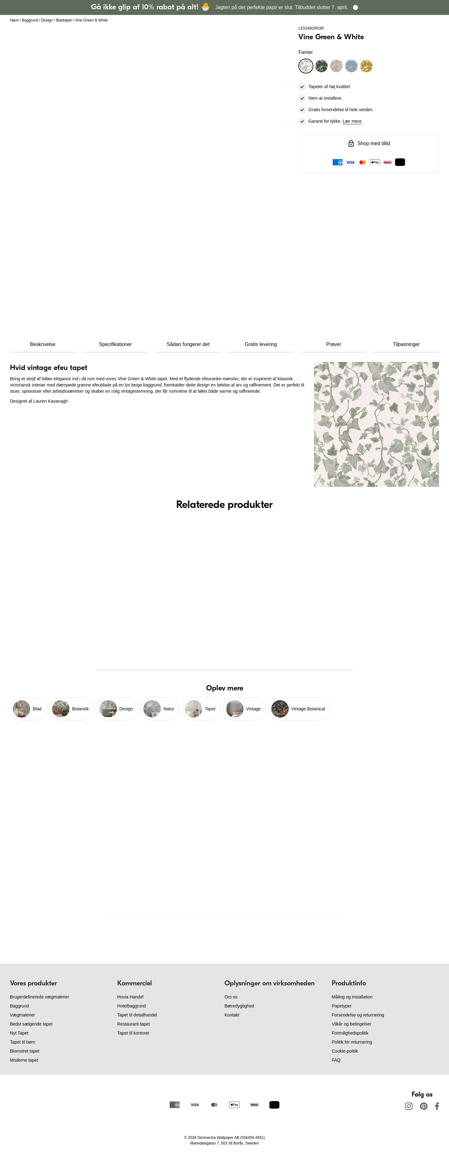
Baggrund (30, 20)
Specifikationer (115, 344)
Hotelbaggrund (131, 1005)
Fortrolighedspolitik (350, 1033)
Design (47, 20)
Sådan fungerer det (188, 344)
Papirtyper (342, 1005)
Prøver (333, 344)
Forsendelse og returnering (358, 1014)
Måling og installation (352, 996)
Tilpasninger (406, 344)
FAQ (336, 1060)
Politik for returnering (352, 1042)
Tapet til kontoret (133, 1033)
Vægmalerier (22, 1014)
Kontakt (231, 1014)
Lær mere (352, 121)
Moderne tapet (24, 1060)
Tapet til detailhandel (137, 1014)
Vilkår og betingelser (351, 1023)
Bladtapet (64, 20)
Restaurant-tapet (133, 1023)
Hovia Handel (130, 996)
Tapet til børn (22, 1042)
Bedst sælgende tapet (31, 1023)
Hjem (14, 20)
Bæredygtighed (239, 1005)
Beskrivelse (43, 344)
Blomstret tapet (24, 1051)
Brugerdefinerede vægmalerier (39, 996)
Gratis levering (261, 344)
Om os (230, 996)
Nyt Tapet (19, 1033)
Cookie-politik (345, 1051)
